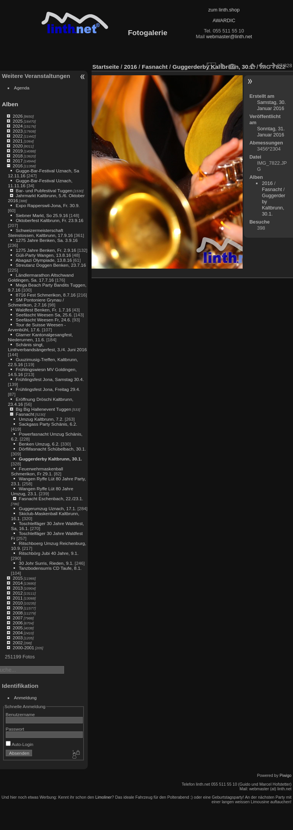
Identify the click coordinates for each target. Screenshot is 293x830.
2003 (18, 637)
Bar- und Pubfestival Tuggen (44, 190)
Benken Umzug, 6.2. (39, 443)
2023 (18, 130)
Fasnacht (25, 414)
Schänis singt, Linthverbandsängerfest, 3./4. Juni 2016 (47, 347)
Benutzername (20, 714)
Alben (10, 104)
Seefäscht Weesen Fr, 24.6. (43, 319)
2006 (18, 622)
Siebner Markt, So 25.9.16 (42, 215)
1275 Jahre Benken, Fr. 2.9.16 (46, 250)
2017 (18, 160)
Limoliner (103, 797)
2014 (18, 582)
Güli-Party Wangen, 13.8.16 (43, 255)
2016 (18, 165)
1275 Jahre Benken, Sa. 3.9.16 (46, 240)
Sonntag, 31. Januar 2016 (271, 132)
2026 (18, 115)
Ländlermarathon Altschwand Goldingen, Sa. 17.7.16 (41, 277)
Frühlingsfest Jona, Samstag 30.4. (50, 379)
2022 (18, 135)
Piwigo (285, 775)
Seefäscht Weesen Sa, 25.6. (44, 314)
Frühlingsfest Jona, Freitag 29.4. (48, 389)
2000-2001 (23, 647)
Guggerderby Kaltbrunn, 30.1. (50, 458)
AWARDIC (224, 20)
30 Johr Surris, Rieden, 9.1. (46, 563)
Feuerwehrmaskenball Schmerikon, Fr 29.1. (37, 471)
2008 (18, 612)
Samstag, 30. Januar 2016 (271, 105)
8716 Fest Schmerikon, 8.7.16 (46, 294)
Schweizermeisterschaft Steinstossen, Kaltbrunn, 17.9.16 (40, 233)
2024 (18, 125)
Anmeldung (25, 697)
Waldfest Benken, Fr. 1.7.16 (43, 309)
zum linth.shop (224, 10)
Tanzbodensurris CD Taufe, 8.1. (50, 568)
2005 (18, 627)
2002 (18, 642)
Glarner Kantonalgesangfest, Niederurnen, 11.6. (40, 337)
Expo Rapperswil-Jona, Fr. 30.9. (47, 205)
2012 (18, 592)
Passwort (15, 728)
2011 (18, 597)
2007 (18, 617)
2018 (18, 155)
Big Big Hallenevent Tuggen (43, 409)
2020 (18, 145)
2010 (18, 602)
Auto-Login (20, 744)
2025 (18, 120)
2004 (18, 632)
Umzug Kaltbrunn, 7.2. (41, 419)
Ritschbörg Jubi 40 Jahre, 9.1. (48, 553)
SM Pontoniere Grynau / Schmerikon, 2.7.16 (36, 302)
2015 (18, 577)
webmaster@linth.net (229, 36)
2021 (18, 140)
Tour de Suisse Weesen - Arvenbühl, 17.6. (37, 327)
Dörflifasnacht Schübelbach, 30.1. (52, 448)
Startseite (105, 66)
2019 (18, 150)
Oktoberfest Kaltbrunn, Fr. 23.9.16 (49, 220)
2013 (18, 587)
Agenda (22, 87)
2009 (18, 607)
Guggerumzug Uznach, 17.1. (47, 508)
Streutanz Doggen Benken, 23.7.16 (51, 265)
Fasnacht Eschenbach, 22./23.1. (51, 498)
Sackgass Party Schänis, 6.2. (48, 423)
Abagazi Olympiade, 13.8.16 (44, 260)
